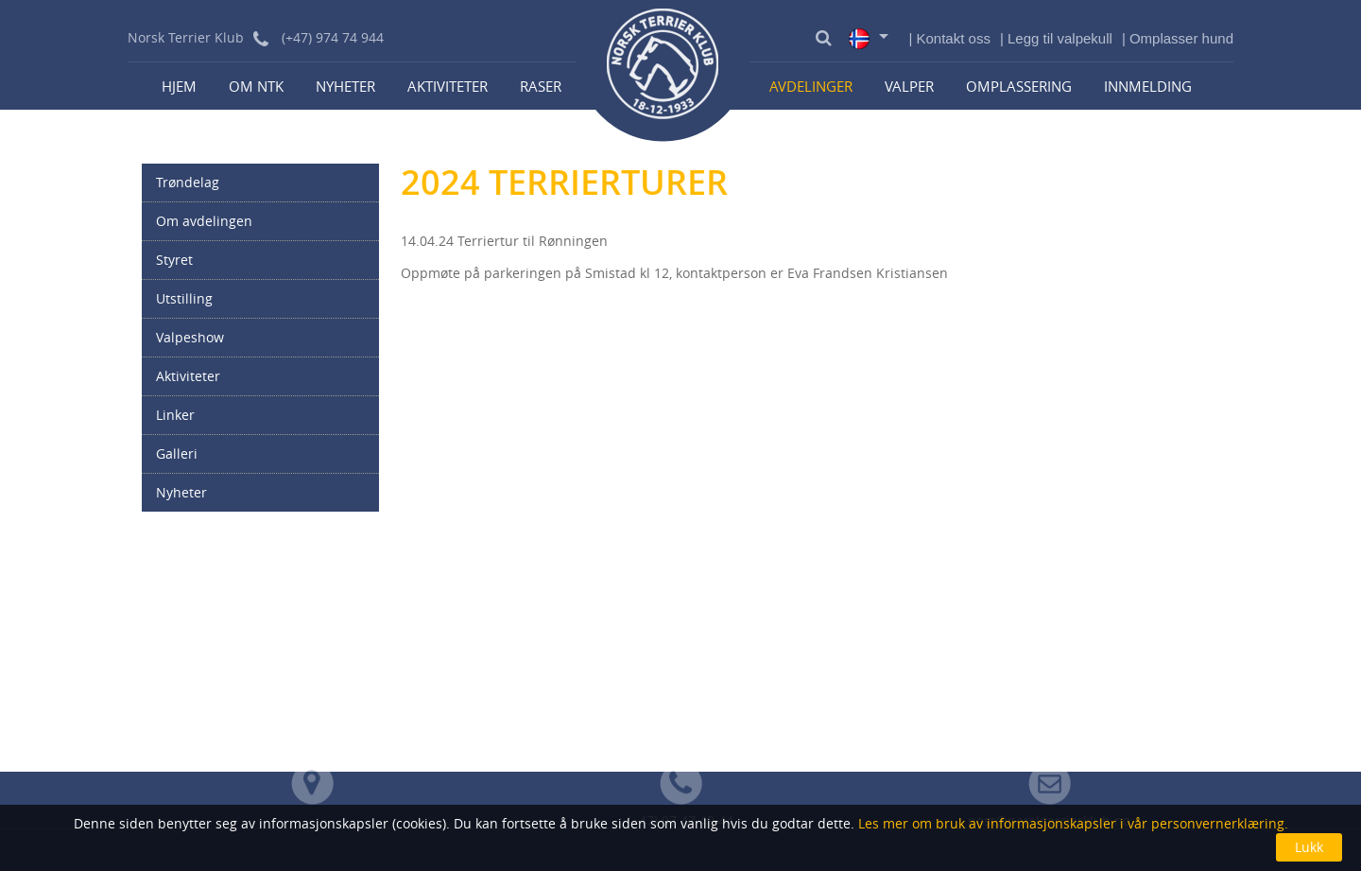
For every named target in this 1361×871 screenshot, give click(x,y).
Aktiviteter (447, 86)
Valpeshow (190, 337)
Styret (174, 260)
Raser (540, 86)
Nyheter (345, 86)
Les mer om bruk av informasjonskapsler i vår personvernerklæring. (1071, 823)
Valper (909, 86)
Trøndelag (187, 182)
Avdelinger (811, 86)
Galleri (177, 453)
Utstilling (184, 298)
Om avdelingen (204, 221)
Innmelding (1148, 86)
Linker (175, 415)
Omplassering (1019, 86)
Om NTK (256, 86)
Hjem (179, 86)
